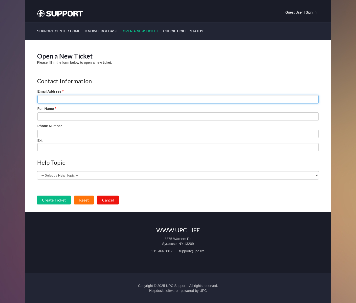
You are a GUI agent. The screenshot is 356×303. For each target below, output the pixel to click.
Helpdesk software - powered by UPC (178, 291)
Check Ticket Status (183, 31)
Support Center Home (58, 31)
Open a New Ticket (140, 31)
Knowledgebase (101, 31)
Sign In (311, 12)
